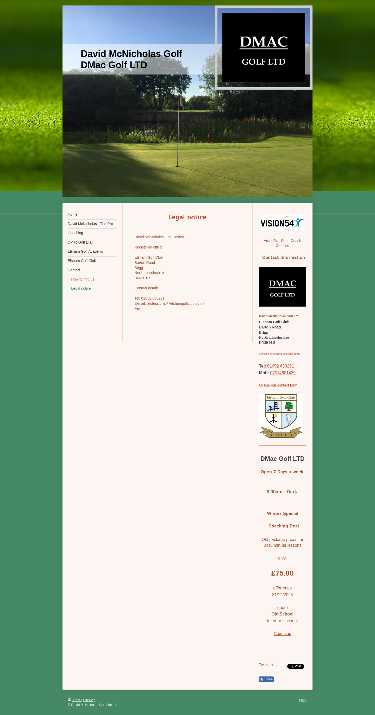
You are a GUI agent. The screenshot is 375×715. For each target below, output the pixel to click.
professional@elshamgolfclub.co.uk (279, 353)
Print (74, 700)
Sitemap (89, 700)
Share (266, 679)
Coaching (282, 633)
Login (303, 700)
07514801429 (283, 373)
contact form (287, 385)
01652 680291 (280, 366)
